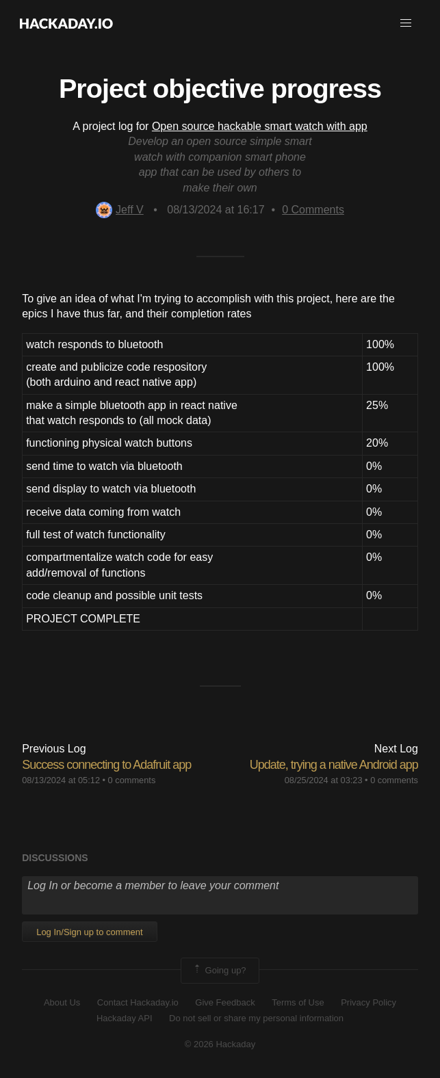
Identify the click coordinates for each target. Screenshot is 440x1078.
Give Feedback (225, 1002)
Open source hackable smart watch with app (259, 126)
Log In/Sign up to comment (89, 932)
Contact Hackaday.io (138, 1002)
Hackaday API (124, 1018)
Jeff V (120, 209)
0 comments (132, 780)
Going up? (219, 970)
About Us (62, 1002)
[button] (406, 23)
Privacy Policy (368, 1002)
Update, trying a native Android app (334, 765)
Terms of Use (298, 1002)
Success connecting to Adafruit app (106, 765)
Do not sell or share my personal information (256, 1018)
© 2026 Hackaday (220, 1044)
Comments (313, 209)
